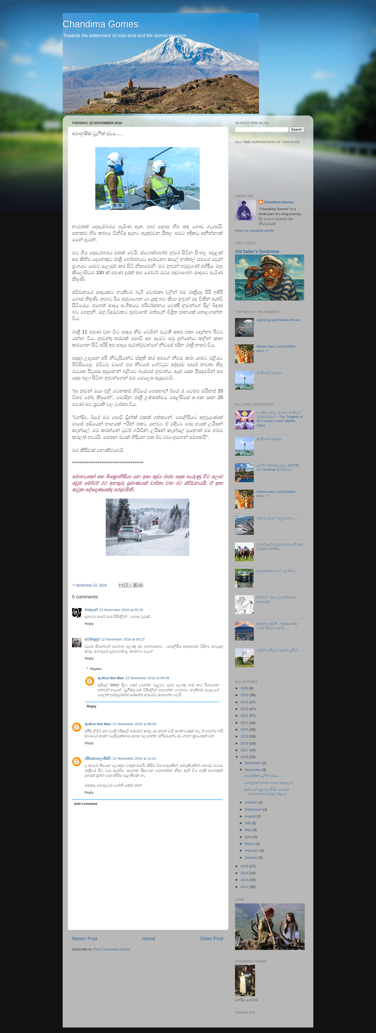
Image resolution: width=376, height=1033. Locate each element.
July (248, 823)
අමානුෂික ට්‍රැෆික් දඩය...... (263, 776)
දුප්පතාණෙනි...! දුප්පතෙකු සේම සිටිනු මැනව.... (276, 626)
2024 (244, 702)
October (251, 802)
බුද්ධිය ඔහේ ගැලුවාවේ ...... (277, 518)
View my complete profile (254, 231)
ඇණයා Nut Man (111, 678)
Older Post (211, 938)
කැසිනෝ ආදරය (268, 373)
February (252, 850)
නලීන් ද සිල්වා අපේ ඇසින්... (278, 650)
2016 (244, 757)
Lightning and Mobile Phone (278, 320)
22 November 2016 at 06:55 (134, 724)
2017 (244, 750)
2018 (244, 743)
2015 (244, 866)
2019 (244, 736)
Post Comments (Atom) (111, 949)
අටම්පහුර (92, 639)
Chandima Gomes (100, 24)
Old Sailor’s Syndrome (257, 251)
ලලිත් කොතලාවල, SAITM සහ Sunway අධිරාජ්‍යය (277, 467)
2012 (244, 887)
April (249, 837)
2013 (244, 880)
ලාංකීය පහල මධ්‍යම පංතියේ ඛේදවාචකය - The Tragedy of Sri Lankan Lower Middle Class (279, 419)
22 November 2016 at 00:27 (123, 639)
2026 (244, 688)
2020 (244, 729)
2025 (244, 695)
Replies (96, 669)
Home (148, 938)
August (251, 816)
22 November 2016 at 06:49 (147, 678)
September (254, 809)
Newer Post (84, 938)
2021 (244, 723)
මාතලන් (91, 610)
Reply (89, 624)
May (248, 830)
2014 (244, 873)
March (250, 844)
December (253, 763)
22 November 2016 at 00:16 (121, 610)
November (253, 770)
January (251, 857)
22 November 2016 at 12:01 (134, 758)
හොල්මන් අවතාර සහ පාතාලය (268, 783)
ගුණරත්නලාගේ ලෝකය (275, 571)
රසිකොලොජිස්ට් (98, 758)
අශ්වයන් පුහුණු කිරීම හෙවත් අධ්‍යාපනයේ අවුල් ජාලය (266, 792)
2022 (244, 716)
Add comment (85, 804)
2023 (244, 709)
